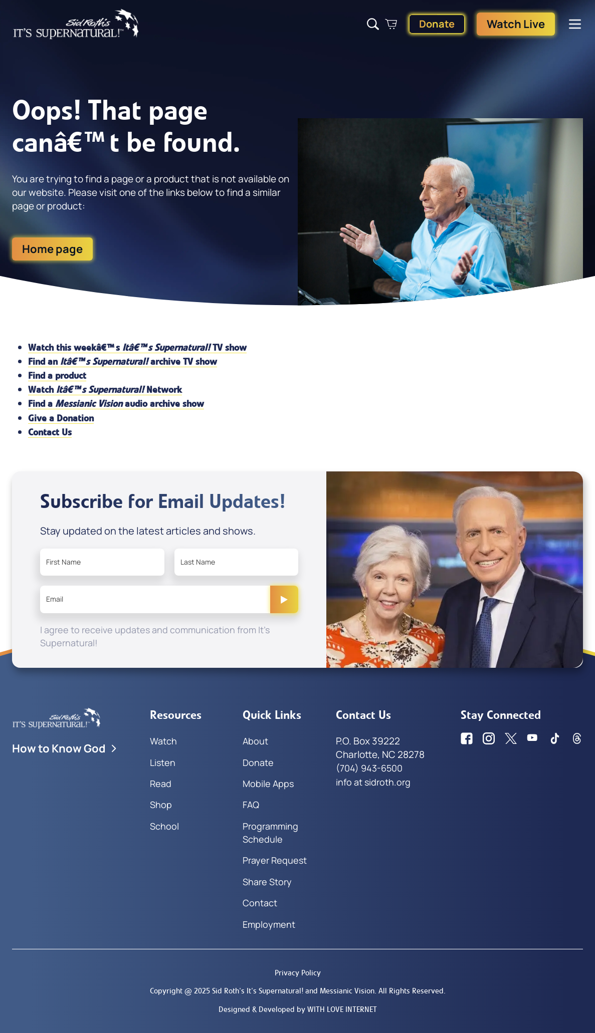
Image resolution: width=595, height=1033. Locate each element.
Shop (161, 805)
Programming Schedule (270, 832)
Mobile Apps (268, 784)
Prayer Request (275, 860)
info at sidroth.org (373, 782)
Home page (52, 248)
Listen (162, 762)
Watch (163, 741)
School (164, 826)
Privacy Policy (298, 972)
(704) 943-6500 (369, 768)
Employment (269, 924)
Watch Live (516, 24)
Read (160, 784)
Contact (260, 903)
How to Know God (65, 748)
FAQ (251, 805)
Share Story (267, 882)
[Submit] (284, 599)
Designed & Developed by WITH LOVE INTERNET (298, 1009)
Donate (437, 24)
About (255, 741)
